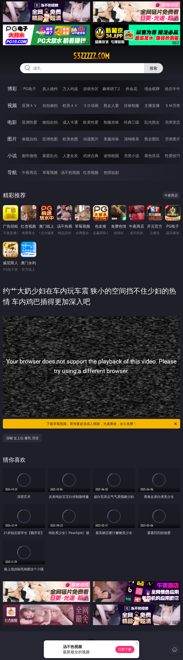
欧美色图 (70, 139)
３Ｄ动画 (90, 105)
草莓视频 (50, 172)
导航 (12, 172)
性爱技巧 (172, 155)
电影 (12, 122)
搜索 (153, 68)
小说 (12, 155)
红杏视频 (90, 172)
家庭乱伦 (50, 155)
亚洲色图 (50, 139)
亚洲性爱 (29, 122)
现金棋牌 (152, 88)
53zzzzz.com (91, 56)
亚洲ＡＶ (29, 105)
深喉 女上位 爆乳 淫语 (22, 438)
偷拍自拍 (50, 122)
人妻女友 (70, 155)
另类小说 (131, 155)
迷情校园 (111, 155)
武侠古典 (90, 155)
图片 (12, 139)
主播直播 (152, 105)
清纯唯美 (131, 139)
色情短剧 (111, 172)
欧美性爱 (90, 122)
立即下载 (125, 649)
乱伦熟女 (152, 122)
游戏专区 (90, 88)
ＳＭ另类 (172, 105)
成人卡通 (70, 122)
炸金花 (131, 88)
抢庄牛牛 (172, 88)
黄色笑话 (152, 155)
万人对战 (70, 88)
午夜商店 (29, 172)
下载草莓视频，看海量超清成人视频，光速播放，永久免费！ (112, 424)
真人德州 (50, 88)
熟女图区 (152, 139)
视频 (12, 105)
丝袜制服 (131, 105)
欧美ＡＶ (70, 105)
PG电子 (29, 88)
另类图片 (172, 139)
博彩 (12, 88)
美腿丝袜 (111, 139)
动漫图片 (90, 139)
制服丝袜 (111, 122)
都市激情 (29, 155)
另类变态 (172, 122)
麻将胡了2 (111, 88)
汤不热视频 (70, 172)
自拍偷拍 (50, 105)
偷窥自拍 (29, 139)
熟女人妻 (111, 105)
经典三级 (131, 122)
